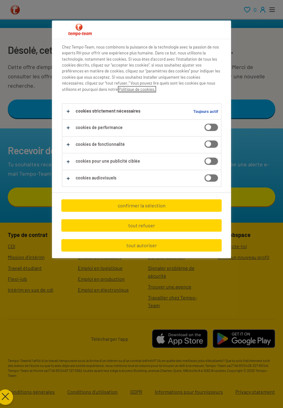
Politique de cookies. (137, 89)
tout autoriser (141, 245)
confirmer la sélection (142, 205)
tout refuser (141, 225)
